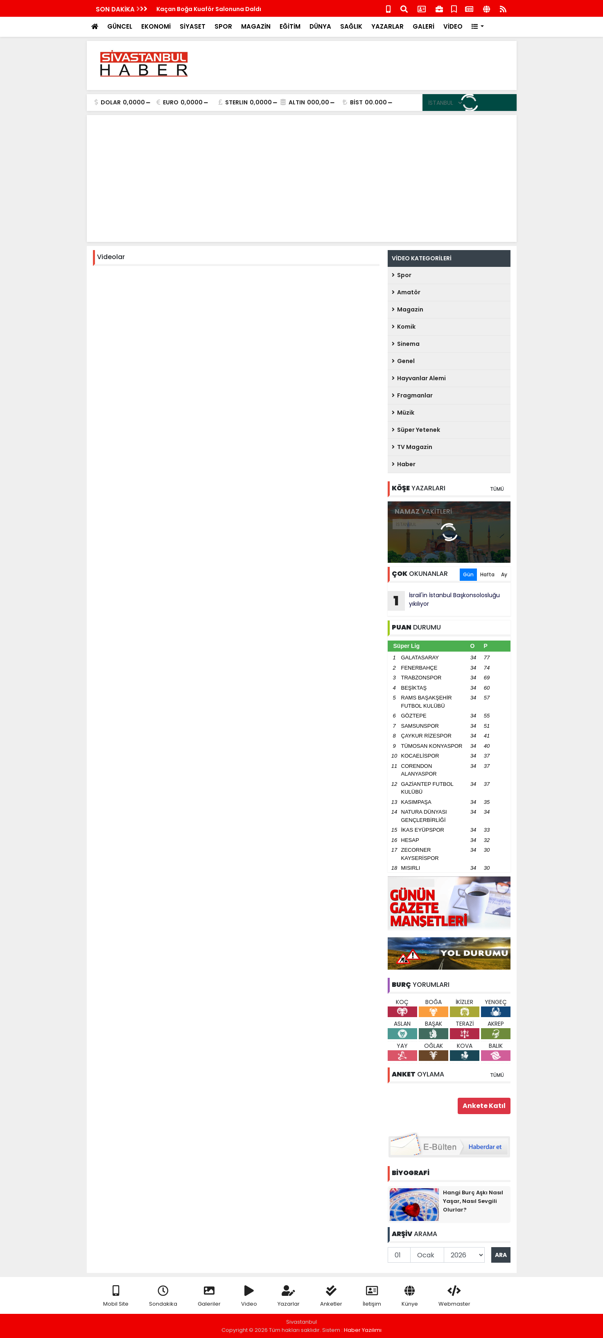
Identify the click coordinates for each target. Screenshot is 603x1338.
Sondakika (163, 1296)
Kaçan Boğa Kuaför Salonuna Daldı (208, 9)
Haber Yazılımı (363, 1330)
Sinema (406, 344)
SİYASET (193, 26)
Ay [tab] (504, 574)
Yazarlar (289, 1296)
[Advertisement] (361, 65)
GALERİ (423, 26)
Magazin (407, 309)
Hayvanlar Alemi (419, 378)
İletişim (372, 1296)
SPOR (223, 26)
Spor (401, 275)
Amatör (406, 292)
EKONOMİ (156, 26)
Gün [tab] (468, 574)
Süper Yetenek (416, 430)
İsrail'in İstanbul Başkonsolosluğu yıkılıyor (444, 601)
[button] (478, 27)
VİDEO (453, 26)
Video (249, 1296)
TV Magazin (412, 447)
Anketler (331, 1296)
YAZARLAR (387, 26)
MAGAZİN (256, 26)
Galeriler (209, 1296)
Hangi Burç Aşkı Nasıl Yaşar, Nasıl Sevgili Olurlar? (473, 1201)
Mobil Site (116, 1296)
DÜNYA (320, 26)
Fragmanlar (412, 395)
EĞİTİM (290, 26)
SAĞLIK (351, 26)
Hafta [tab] (487, 574)
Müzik (403, 412)
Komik (404, 327)
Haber (404, 464)
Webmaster (454, 1296)
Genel (403, 361)
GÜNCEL (119, 26)
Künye (410, 1296)
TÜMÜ (497, 488)
